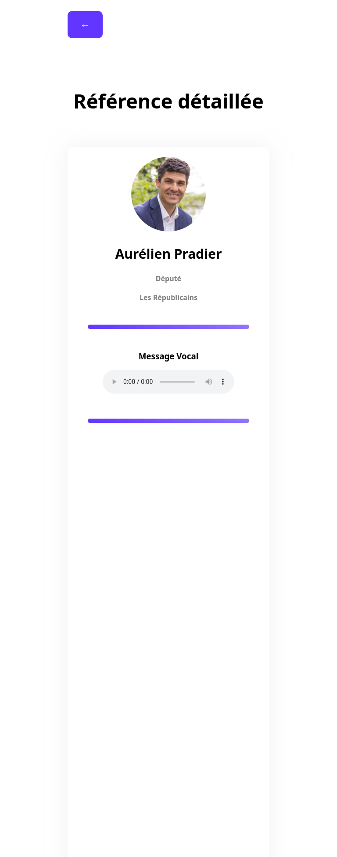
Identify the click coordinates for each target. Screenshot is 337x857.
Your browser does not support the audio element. (168, 382)
